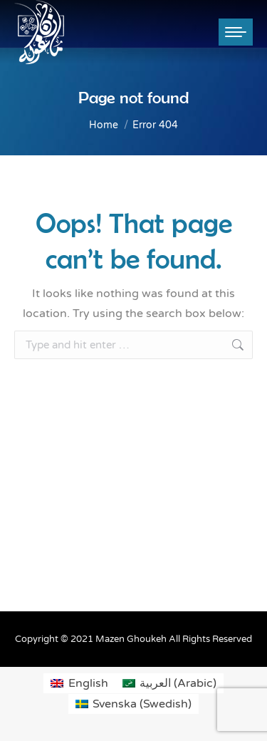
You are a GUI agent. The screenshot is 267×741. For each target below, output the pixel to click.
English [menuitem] (88, 683)
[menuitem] (79, 683)
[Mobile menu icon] (236, 32)
